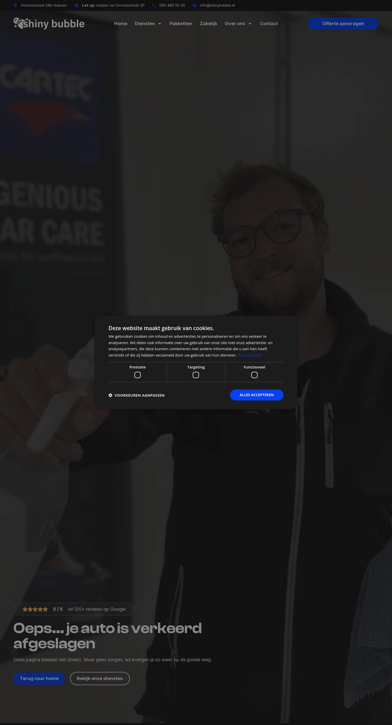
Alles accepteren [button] (256, 395)
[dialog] (196, 362)
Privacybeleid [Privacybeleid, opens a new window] (249, 354)
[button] (137, 395)
